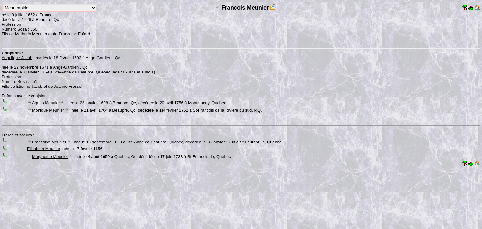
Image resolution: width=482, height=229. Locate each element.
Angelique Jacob (17, 57)
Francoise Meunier (49, 142)
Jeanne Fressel (68, 86)
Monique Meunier (48, 110)
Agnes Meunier (46, 103)
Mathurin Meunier (31, 33)
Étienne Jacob (29, 86)
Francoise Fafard (74, 33)
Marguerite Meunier (50, 156)
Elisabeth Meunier (43, 148)
